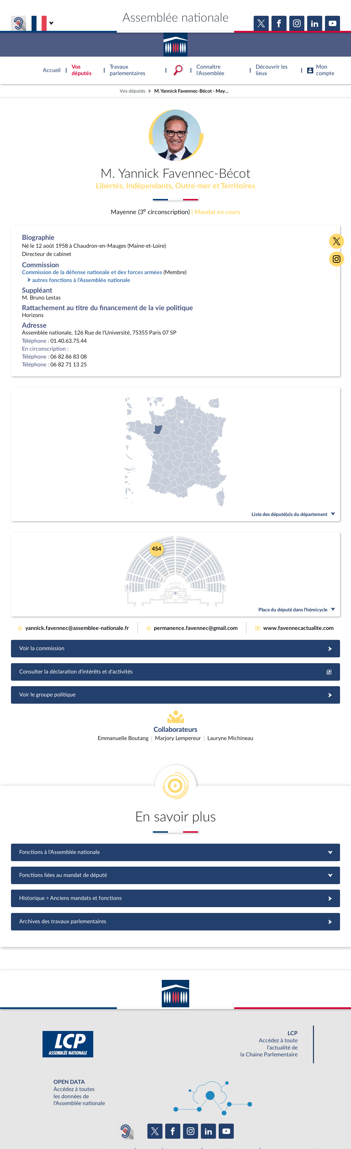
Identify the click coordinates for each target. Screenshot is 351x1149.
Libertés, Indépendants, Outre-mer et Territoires (175, 186)
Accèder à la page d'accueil (175, 42)
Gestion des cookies (266, 1126)
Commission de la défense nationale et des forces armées (92, 273)
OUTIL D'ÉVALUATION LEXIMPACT (275, 1111)
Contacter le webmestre (202, 1126)
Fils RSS (236, 1126)
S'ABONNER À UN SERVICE (202, 1111)
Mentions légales (81, 1126)
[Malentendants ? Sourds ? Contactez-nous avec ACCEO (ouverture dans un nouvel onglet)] (125, 1091)
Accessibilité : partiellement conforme (138, 1126)
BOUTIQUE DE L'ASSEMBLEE (65, 1111)
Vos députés (132, 91)
